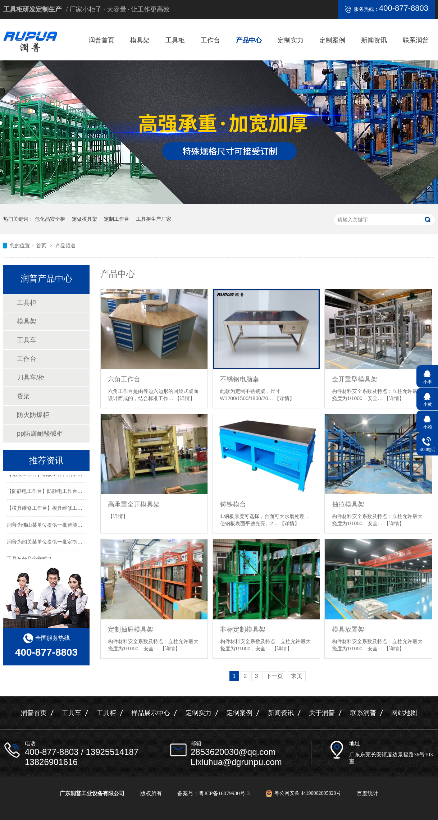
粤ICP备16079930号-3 (224, 793)
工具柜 (175, 40)
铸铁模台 (233, 504)
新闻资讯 (374, 40)
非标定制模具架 (242, 629)
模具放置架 (348, 629)
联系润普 (416, 40)
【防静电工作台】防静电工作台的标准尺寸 (54, 491)
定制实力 (291, 40)
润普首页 (101, 40)
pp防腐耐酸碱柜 (40, 433)
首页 (42, 245)
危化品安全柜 (50, 219)
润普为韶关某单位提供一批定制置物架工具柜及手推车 (67, 542)
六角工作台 (124, 379)
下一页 (274, 676)
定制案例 (332, 40)
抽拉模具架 (348, 504)
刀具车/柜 (31, 377)
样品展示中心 (150, 712)
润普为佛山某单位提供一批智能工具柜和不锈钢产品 (65, 525)
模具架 (140, 40)
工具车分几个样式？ (29, 559)
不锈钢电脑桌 (239, 379)
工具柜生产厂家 (153, 219)
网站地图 (404, 712)
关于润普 (322, 712)
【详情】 (185, 398)
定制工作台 (116, 219)
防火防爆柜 (33, 414)
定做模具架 (84, 219)
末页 (296, 676)
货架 (23, 396)
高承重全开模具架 (134, 504)
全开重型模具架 (354, 379)
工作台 (210, 40)
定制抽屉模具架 (130, 629)
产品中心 (249, 40)
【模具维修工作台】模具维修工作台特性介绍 (57, 508)
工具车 (26, 340)
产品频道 (65, 245)
